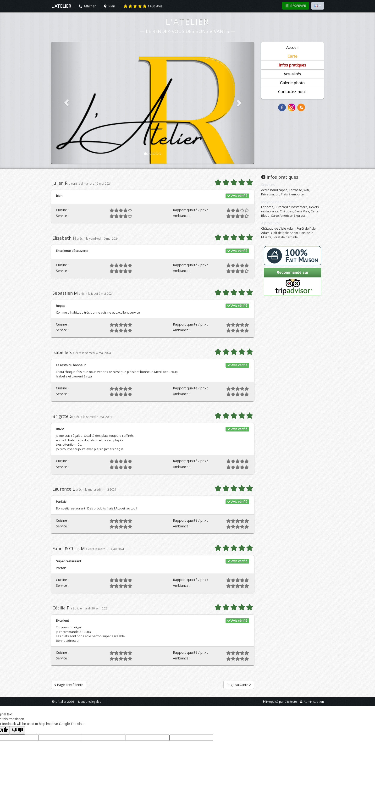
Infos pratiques (292, 65)
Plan (109, 6)
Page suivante (238, 684)
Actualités (292, 74)
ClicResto (291, 702)
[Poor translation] (17, 730)
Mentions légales (89, 702)
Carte (292, 56)
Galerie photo (292, 82)
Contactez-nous (292, 91)
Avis (143, 6)
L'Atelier (187, 21)
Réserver (295, 5)
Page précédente (68, 684)
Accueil (292, 47)
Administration (314, 702)
